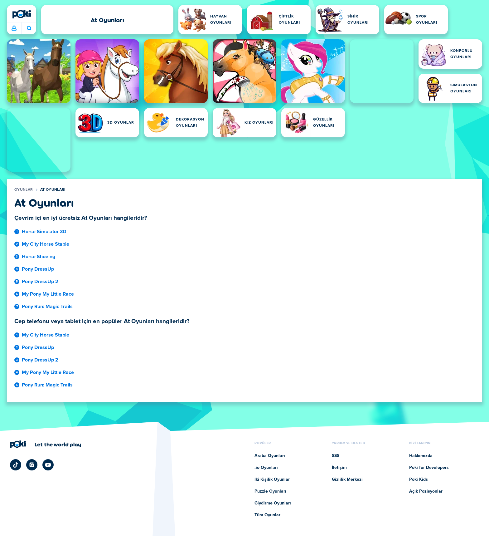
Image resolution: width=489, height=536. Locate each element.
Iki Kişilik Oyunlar (272, 479)
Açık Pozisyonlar (426, 491)
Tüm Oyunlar (267, 515)
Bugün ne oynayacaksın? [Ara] (29, 28)
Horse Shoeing (38, 256)
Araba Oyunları (269, 456)
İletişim (339, 467)
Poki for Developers (429, 467)
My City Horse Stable (45, 244)
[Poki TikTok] (15, 464)
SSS (335, 456)
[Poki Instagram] (31, 464)
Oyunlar (23, 190)
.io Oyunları (266, 467)
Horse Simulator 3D (44, 231)
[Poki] (21, 14)
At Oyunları (52, 190)
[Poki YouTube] (48, 464)
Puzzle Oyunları (270, 491)
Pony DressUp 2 (40, 281)
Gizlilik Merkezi (347, 479)
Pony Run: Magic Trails (47, 306)
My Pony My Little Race (48, 294)
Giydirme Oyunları (272, 503)
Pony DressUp (38, 269)
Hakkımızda (421, 456)
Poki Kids (418, 479)
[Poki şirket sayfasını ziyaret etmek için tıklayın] (45, 444)
